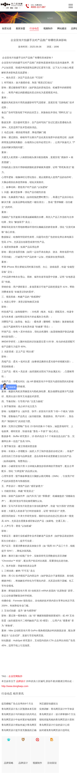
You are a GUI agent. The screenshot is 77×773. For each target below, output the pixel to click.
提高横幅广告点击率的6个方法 (17, 703)
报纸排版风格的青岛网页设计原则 (56, 719)
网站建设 (62, 28)
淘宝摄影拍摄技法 (48, 703)
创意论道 (6, 28)
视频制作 (48, 28)
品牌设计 (20, 681)
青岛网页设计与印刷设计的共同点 (18, 714)
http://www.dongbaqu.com (14, 686)
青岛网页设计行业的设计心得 (54, 725)
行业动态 (34, 28)
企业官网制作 (15, 676)
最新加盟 (20, 28)
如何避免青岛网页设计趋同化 (54, 730)
